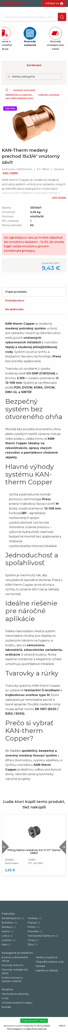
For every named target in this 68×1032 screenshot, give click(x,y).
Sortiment (34, 65)
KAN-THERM (10, 173)
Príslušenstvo (14, 300)
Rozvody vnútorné (24, 90)
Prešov (34, 927)
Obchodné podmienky (15, 994)
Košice (7, 931)
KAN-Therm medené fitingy (19, 98)
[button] (62, 17)
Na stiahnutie (14, 309)
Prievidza (35, 931)
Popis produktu (16, 291)
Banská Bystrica (13, 918)
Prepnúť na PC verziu (34, 1020)
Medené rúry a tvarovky (19, 95)
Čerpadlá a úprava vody (50, 961)
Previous (5, 847)
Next (62, 847)
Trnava (33, 940)
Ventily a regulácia (46, 957)
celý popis (59, 197)
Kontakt (6, 1007)
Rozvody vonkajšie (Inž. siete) (15, 971)
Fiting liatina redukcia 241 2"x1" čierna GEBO (34, 851)
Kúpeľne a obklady (47, 970)
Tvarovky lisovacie (49, 95)
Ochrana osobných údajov (17, 1002)
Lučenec (9, 940)
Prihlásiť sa (52, 3)
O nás (5, 998)
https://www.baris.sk (36, 1029)
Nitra (6, 944)
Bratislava (9, 922)
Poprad (34, 922)
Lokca (7, 935)
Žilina (33, 944)
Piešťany (35, 918)
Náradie (40, 966)
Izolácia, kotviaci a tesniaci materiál (12, 979)
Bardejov (9, 927)
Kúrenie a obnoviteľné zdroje (15, 959)
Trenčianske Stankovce (43, 935)
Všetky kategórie (21, 76)
